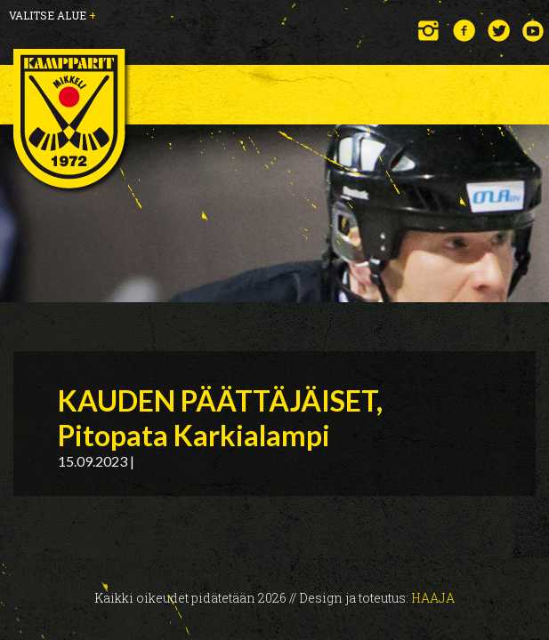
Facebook (464, 31)
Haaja (433, 597)
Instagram (429, 31)
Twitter (499, 31)
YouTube (533, 31)
